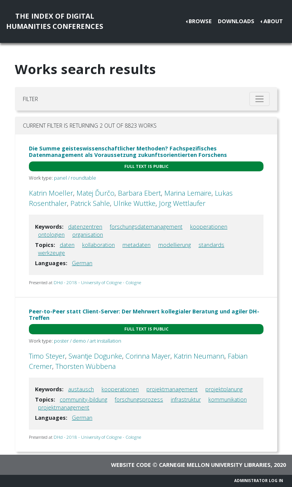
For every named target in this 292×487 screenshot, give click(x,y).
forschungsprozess (139, 399)
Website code (131, 464)
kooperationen (208, 226)
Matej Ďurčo (95, 193)
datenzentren (85, 226)
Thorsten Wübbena (86, 366)
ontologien (51, 234)
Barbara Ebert (139, 193)
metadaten (136, 244)
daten (67, 244)
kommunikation (227, 399)
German (82, 263)
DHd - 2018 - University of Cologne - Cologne (97, 282)
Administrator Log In (258, 480)
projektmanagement (172, 389)
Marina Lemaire (187, 193)
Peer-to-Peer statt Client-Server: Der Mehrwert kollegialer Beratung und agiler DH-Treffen (144, 314)
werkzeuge (51, 252)
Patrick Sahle (90, 203)
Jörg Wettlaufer (182, 203)
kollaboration (98, 244)
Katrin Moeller (51, 193)
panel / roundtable (75, 177)
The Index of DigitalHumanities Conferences (54, 21)
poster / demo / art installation (87, 340)
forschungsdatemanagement (146, 226)
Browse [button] (200, 21)
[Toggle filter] (259, 99)
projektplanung (224, 389)
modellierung (174, 244)
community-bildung (83, 399)
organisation (87, 234)
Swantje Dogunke (95, 356)
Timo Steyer (47, 356)
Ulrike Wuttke (134, 203)
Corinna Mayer (147, 356)
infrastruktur (186, 399)
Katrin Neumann (199, 356)
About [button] (273, 21)
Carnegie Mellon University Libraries (215, 464)
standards (211, 244)
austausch (81, 389)
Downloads (236, 21)
